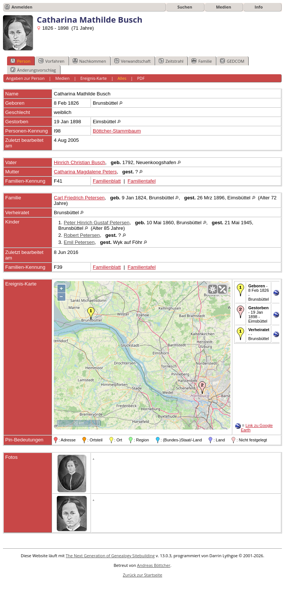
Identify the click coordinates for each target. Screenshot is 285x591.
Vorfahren (52, 61)
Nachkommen (89, 61)
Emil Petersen (79, 242)
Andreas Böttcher (153, 565)
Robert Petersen (82, 235)
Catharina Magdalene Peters (85, 171)
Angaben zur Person (25, 78)
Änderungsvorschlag (33, 70)
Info (259, 7)
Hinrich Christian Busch (79, 162)
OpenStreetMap (189, 426)
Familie (201, 61)
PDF (140, 78)
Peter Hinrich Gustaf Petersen (97, 222)
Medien (223, 7)
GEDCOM (232, 61)
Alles (122, 78)
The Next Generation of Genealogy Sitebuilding (110, 555)
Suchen (184, 7)
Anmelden (22, 7)
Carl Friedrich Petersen (79, 197)
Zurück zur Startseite (142, 575)
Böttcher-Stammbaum (117, 131)
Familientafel (142, 181)
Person (20, 61)
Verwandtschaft (132, 61)
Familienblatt (107, 181)
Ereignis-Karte (93, 78)
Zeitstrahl (171, 61)
